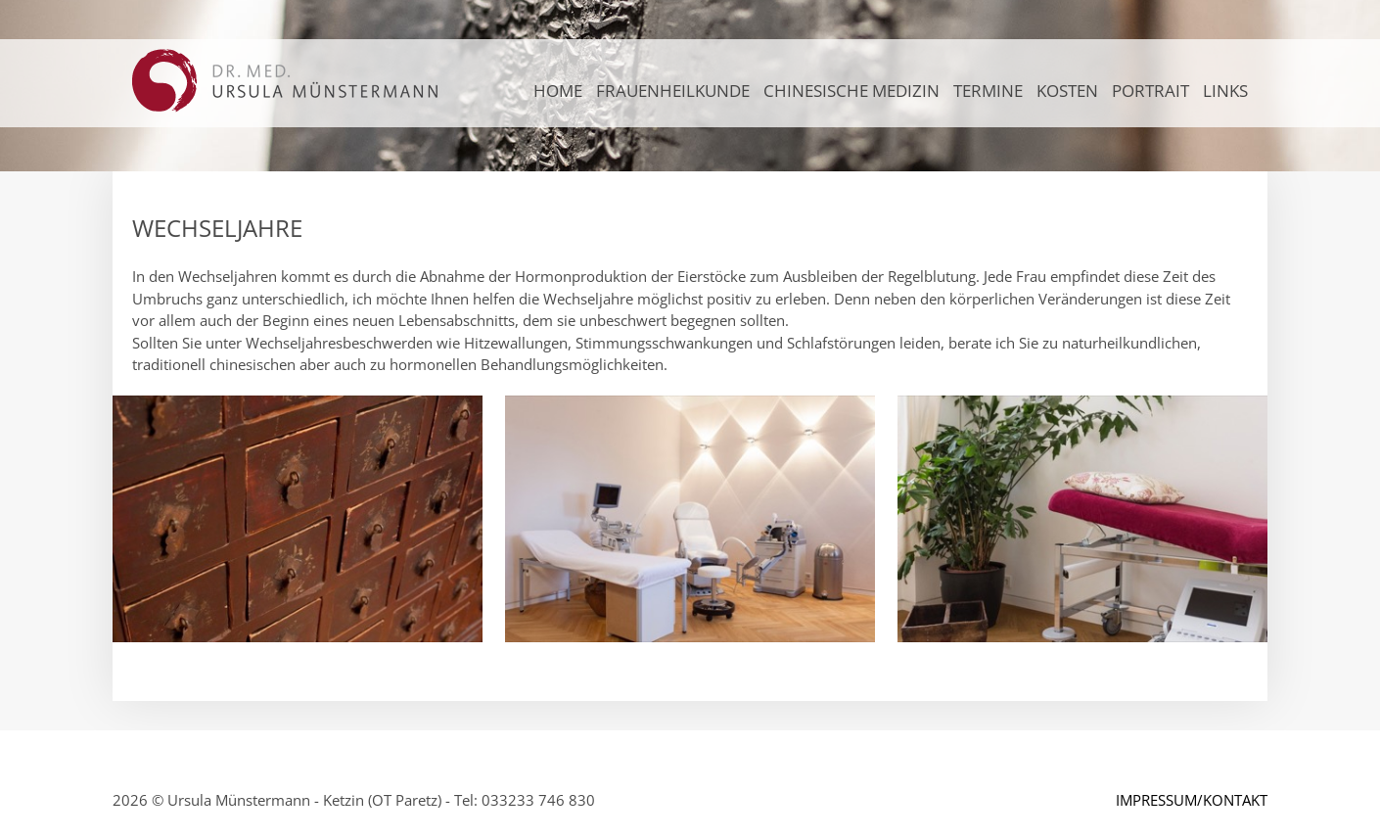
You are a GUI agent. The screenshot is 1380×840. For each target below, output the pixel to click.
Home (557, 90)
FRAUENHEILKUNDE (673, 90)
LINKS (1225, 90)
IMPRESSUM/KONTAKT (1191, 800)
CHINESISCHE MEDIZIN (851, 90)
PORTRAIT (1150, 90)
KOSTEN (1067, 90)
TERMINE (988, 90)
